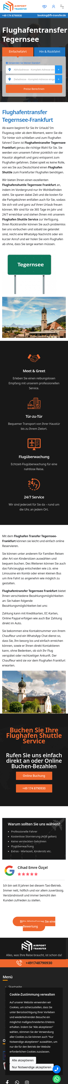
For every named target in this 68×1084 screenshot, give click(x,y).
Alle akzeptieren (23, 1060)
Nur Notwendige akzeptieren (31, 1067)
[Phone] (57, 1069)
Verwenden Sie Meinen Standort (23, 62)
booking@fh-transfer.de (52, 15)
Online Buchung (34, 776)
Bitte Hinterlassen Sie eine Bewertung (37, 923)
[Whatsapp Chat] (57, 1079)
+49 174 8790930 (12, 15)
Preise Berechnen (34, 89)
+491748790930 (39, 962)
